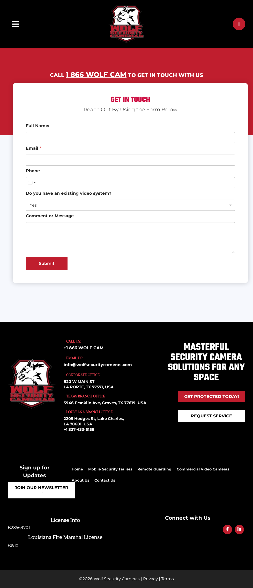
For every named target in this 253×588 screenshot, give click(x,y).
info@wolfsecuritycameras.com (98, 364)
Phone (33, 170)
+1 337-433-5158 (79, 429)
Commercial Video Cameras (203, 469)
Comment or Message (50, 215)
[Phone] (130, 182)
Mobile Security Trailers (110, 469)
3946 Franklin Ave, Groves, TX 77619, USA (105, 402)
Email (33, 148)
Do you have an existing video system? (68, 193)
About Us (80, 480)
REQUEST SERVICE (211, 415)
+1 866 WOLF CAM (83, 347)
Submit (47, 263)
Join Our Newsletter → (41, 490)
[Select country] (31, 182)
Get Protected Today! (211, 396)
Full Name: (37, 125)
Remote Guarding (154, 469)
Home (77, 469)
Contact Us (104, 480)
